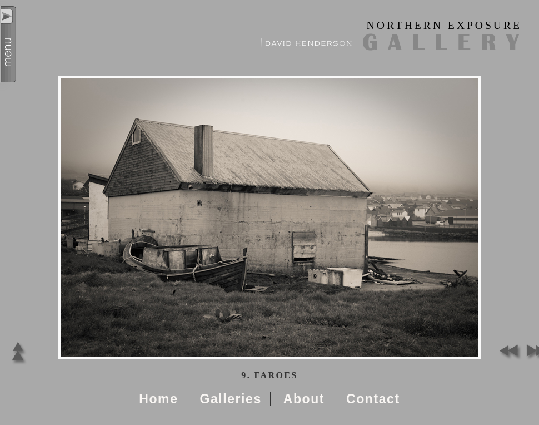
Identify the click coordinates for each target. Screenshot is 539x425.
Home (158, 399)
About (304, 399)
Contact (373, 399)
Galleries (230, 399)
